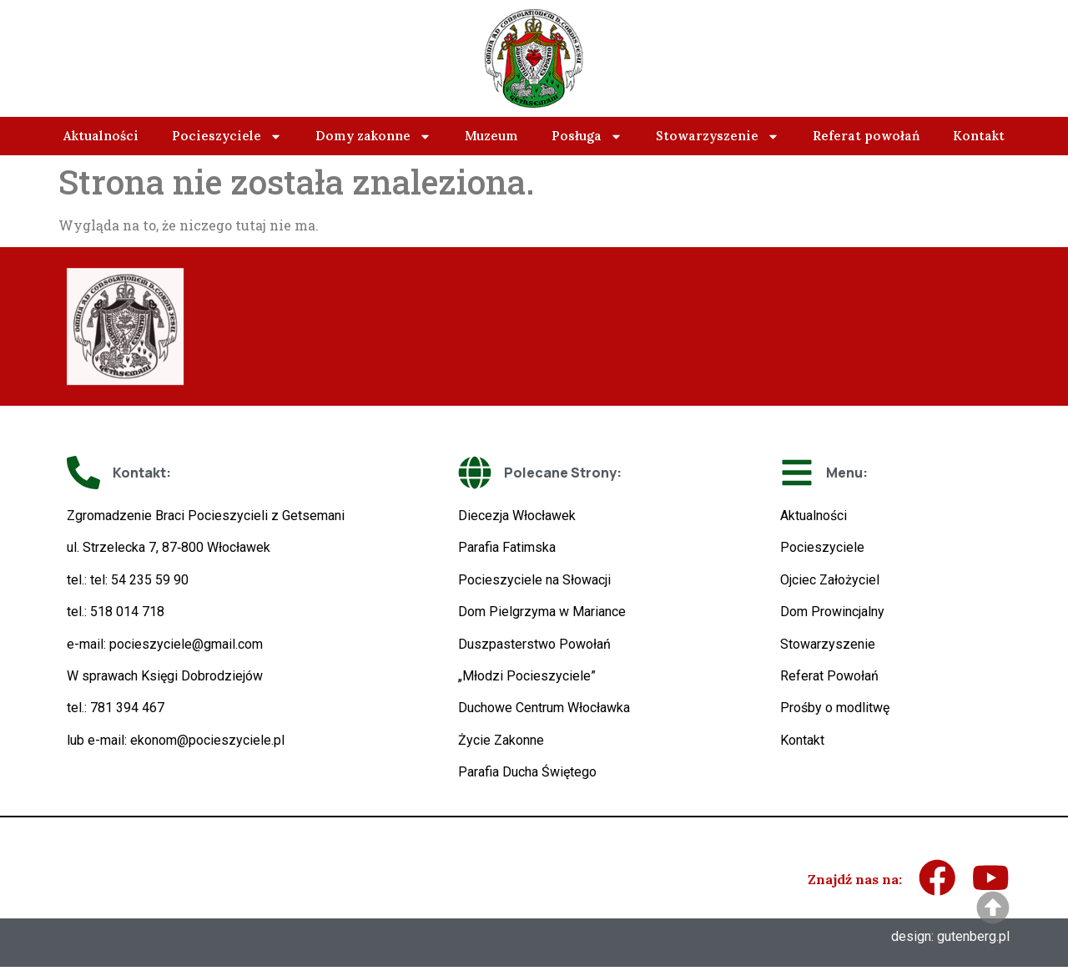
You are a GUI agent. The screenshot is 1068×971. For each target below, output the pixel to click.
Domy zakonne (373, 136)
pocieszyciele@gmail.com (186, 644)
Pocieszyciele (227, 136)
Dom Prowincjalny (832, 612)
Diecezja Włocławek (517, 515)
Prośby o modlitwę (834, 708)
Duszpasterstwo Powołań (534, 644)
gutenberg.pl (973, 940)
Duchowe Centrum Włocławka (544, 708)
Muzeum (491, 136)
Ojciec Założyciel (829, 580)
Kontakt (979, 136)
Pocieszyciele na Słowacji (534, 580)
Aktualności (101, 136)
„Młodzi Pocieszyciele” (527, 676)
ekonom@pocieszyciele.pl (207, 740)
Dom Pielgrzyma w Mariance (542, 612)
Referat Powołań (829, 676)
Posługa (587, 136)
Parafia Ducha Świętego (527, 772)
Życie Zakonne (501, 740)
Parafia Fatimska (507, 547)
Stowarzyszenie (717, 136)
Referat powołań (866, 136)
